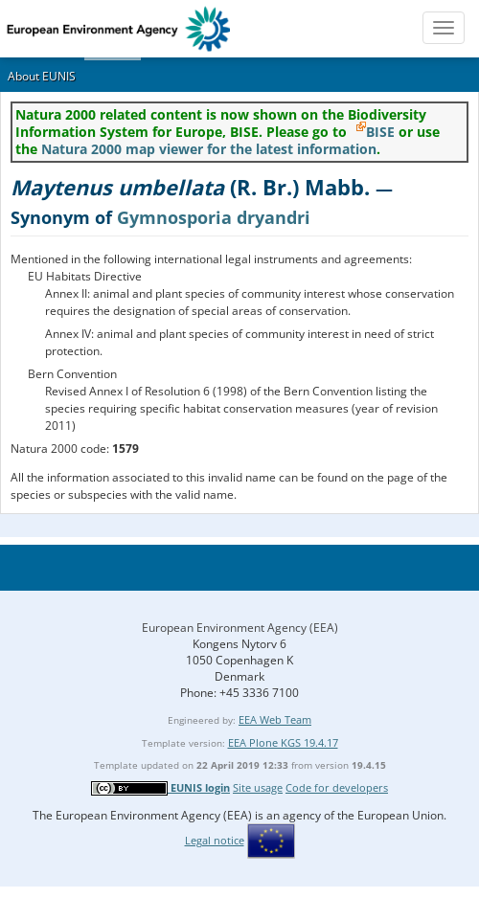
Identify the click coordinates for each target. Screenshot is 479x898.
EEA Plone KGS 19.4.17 (283, 742)
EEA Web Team (275, 719)
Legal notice (214, 840)
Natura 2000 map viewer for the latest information (208, 149)
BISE (380, 132)
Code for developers (336, 787)
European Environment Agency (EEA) (240, 627)
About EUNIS (42, 76)
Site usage (258, 787)
